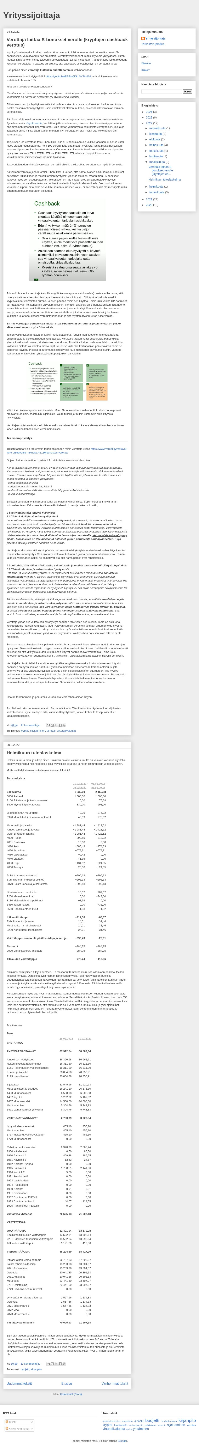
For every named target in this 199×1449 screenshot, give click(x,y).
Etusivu (66, 1383)
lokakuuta (156, 133)
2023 (149, 117)
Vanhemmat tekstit (115, 1383)
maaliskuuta (157, 162)
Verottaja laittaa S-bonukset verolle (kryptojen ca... (161, 170)
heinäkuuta (156, 145)
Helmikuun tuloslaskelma (34, 752)
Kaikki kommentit (17, 1428)
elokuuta (155, 139)
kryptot (25, 730)
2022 (149, 123)
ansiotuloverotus (111, 1421)
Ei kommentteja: (31, 725)
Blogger (122, 1440)
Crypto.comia (34, 123)
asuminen (127, 1421)
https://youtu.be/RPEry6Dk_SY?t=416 (68, 76)
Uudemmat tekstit (19, 1383)
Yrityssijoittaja (31, 15)
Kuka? (145, 70)
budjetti (25, 1369)
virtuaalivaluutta (66, 730)
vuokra (129, 1429)
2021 (149, 199)
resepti (161, 1425)
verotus (51, 730)
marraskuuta (157, 128)
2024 (149, 112)
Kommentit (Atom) (71, 1394)
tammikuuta (157, 192)
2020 (149, 205)
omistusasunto (136, 1425)
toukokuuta (156, 150)
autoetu (139, 1421)
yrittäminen (141, 1429)
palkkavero (151, 1425)
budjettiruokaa (169, 1421)
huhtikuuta (156, 156)
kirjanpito (36, 1369)
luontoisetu (120, 1425)
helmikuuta (156, 186)
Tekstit (11, 1422)
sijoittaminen (37, 730)
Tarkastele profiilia (153, 44)
